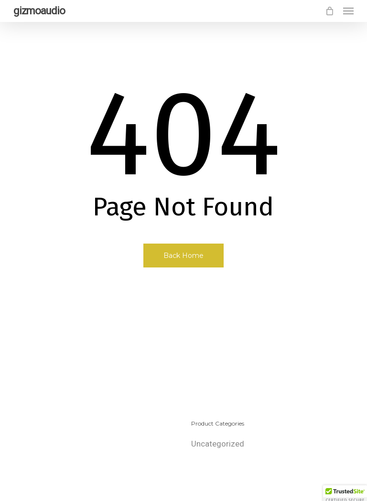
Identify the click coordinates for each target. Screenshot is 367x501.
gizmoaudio (39, 11)
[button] (348, 11)
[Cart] (329, 11)
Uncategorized (217, 443)
